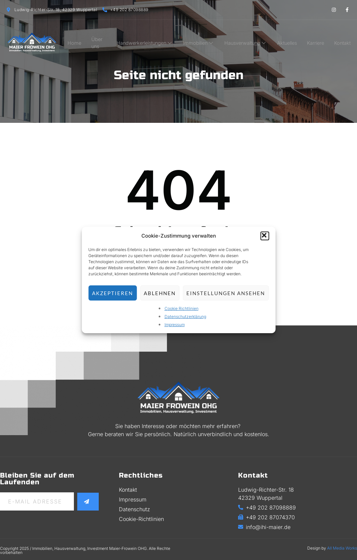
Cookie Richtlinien (181, 308)
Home (77, 40)
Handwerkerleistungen (150, 40)
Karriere (317, 40)
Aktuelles (289, 40)
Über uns (103, 40)
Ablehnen (160, 293)
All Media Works (342, 548)
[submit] (88, 501)
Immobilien (202, 40)
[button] (265, 236)
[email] (37, 501)
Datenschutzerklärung (185, 316)
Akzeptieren (112, 293)
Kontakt (344, 40)
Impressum (175, 324)
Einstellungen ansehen (225, 293)
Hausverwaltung (248, 40)
